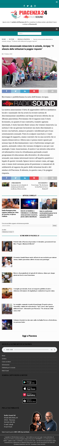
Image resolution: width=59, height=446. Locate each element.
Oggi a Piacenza (29, 336)
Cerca (54, 225)
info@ (11, 424)
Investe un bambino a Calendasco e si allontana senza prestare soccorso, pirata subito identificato (29, 214)
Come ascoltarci (6, 362)
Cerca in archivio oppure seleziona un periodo (15, 223)
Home (3, 355)
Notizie (11, 39)
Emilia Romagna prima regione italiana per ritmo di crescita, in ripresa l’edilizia (10, 213)
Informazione (5, 365)
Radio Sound (5, 370)
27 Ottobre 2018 (7, 54)
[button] (56, 1)
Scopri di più (8, 427)
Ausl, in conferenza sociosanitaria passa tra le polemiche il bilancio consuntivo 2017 (48, 214)
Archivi (4, 230)
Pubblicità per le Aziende (8, 367)
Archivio (4, 358)
